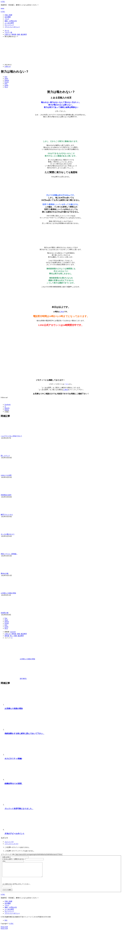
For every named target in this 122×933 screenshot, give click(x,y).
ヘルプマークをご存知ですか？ (11, 436)
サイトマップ (9, 25)
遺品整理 (24, 634)
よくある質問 (9, 23)
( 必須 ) (6, 857)
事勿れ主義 (4, 573)
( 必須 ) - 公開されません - (13, 859)
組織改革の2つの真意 (14, 784)
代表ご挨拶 (8, 15)
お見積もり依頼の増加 (8, 593)
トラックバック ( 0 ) (11, 844)
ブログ (7, 19)
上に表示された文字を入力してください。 (16, 887)
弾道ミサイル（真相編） (9, 554)
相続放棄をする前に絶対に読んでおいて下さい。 (24, 733)
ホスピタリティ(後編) (13, 759)
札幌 (18, 634)
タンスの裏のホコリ (7, 534)
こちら (61, 311)
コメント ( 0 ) (9, 842)
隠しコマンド (5, 455)
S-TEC (3, 1)
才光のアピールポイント (14, 834)
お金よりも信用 (6, 475)
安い (11, 636)
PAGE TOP (4, 931)
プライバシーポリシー (12, 27)
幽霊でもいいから (7, 514)
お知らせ (8, 66)
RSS (6, 923)
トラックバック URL (8, 854)
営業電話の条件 (6, 495)
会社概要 (8, 17)
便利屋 (13, 634)
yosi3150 (13, 632)
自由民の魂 (4, 613)
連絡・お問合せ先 (11, 21)
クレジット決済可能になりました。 (19, 809)
